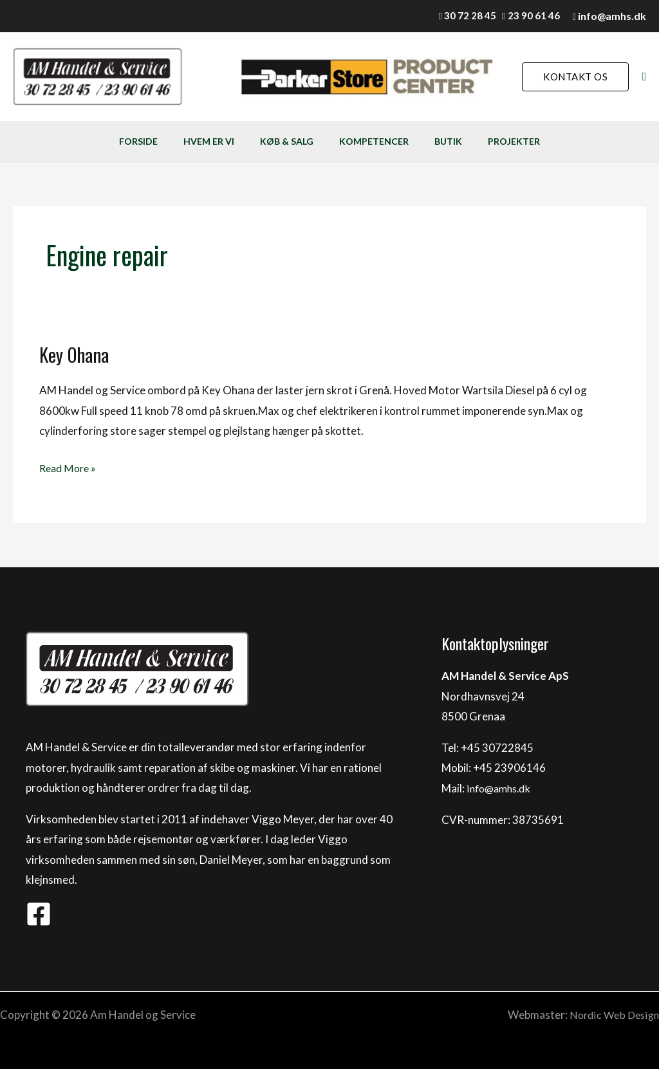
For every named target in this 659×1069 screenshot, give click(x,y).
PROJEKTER (556, 141)
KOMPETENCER (382, 141)
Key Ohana (75, 354)
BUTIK (473, 141)
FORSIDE (96, 141)
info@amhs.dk (612, 16)
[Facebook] (38, 914)
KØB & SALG (278, 141)
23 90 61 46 (534, 15)
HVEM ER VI (183, 141)
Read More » (69, 466)
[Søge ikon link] (644, 77)
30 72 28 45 (470, 15)
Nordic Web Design (612, 1014)
